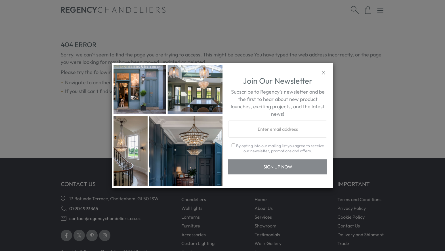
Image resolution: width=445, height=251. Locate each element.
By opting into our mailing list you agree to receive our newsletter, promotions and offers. (278, 148)
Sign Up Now (277, 167)
